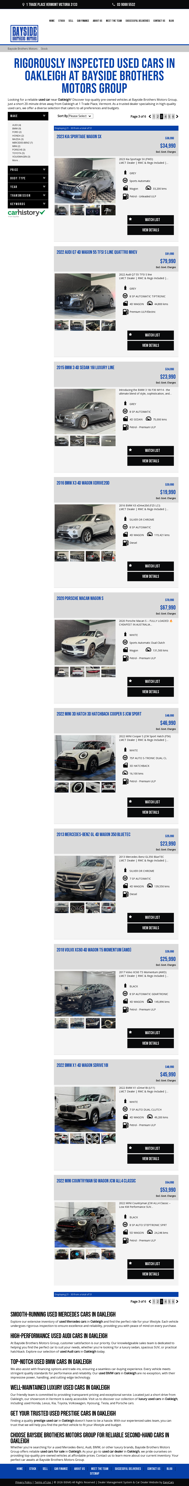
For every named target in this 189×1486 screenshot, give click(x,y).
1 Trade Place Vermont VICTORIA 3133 (49, 4)
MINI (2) (16, 146)
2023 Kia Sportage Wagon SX (79, 137)
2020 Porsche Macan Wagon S (80, 598)
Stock (61, 21)
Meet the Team (114, 21)
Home (52, 21)
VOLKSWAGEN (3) (21, 156)
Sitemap (94, 1474)
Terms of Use (43, 1482)
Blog (171, 21)
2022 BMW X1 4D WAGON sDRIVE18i (82, 1065)
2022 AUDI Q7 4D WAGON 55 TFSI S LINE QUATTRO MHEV (97, 252)
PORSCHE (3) (18, 149)
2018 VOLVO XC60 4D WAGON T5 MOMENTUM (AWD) (94, 950)
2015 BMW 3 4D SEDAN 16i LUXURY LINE (85, 368)
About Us (97, 21)
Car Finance (83, 21)
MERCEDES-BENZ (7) (22, 142)
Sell (70, 21)
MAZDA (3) (17, 139)
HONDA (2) (18, 135)
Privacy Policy (23, 1482)
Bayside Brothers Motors (22, 48)
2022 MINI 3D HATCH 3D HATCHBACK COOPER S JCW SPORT (99, 714)
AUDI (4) (16, 125)
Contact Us (159, 21)
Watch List (152, 219)
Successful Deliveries (138, 21)
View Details (150, 230)
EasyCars (168, 1482)
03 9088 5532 (123, 4)
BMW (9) (16, 128)
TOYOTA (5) (18, 153)
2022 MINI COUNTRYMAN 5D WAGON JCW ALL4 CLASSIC (96, 1181)
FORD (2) (16, 132)
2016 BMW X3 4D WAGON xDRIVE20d (83, 483)
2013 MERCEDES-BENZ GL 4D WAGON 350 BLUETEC (93, 835)
